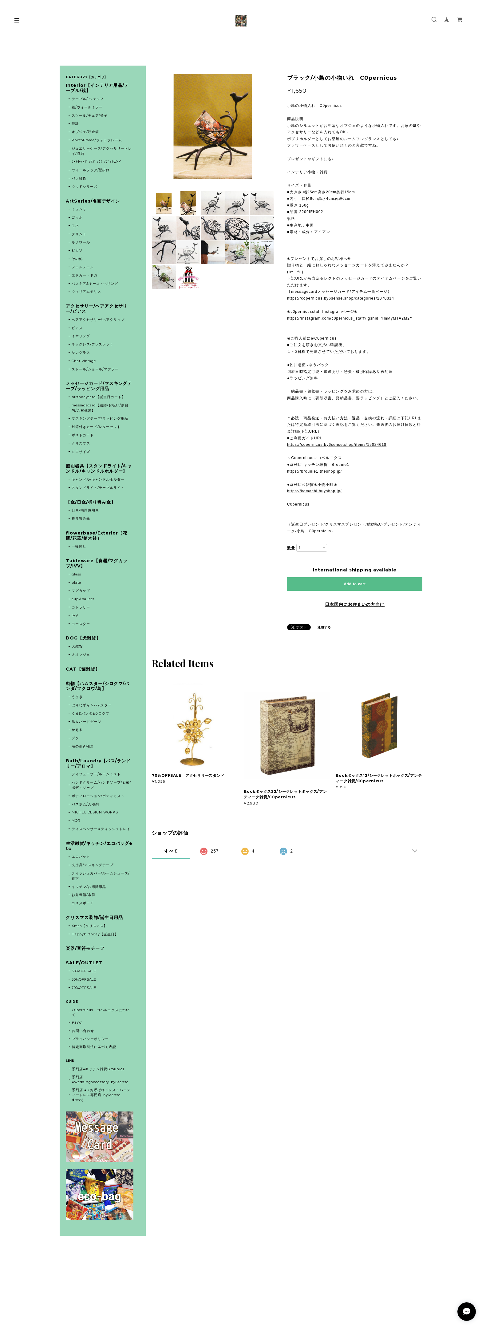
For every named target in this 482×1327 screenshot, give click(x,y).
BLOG (77, 1023)
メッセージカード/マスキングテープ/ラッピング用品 (99, 386)
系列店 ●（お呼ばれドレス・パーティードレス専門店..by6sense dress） (101, 1095)
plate (78, 582)
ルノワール (81, 242)
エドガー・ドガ (84, 275)
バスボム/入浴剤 (85, 804)
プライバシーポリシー (90, 1039)
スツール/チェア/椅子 (90, 115)
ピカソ (77, 250)
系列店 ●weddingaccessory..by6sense (100, 1079)
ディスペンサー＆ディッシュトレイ (101, 829)
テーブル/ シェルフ (88, 99)
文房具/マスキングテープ (93, 865)
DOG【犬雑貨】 (83, 638)
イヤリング (81, 336)
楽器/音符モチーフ (85, 948)
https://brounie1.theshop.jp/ (314, 471)
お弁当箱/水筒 (83, 895)
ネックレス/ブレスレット (93, 344)
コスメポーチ (83, 903)
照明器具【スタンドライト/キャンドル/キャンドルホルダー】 (99, 468)
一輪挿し (79, 546)
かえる (77, 730)
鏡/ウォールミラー (87, 107)
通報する (324, 627)
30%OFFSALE (84, 971)
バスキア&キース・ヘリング (95, 283)
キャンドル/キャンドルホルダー (98, 479)
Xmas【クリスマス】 (90, 926)
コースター (81, 624)
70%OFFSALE (84, 988)
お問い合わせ (83, 1031)
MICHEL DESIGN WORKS (95, 812)
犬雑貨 (77, 646)
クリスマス (81, 443)
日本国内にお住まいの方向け (355, 604)
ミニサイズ (81, 452)
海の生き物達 (83, 746)
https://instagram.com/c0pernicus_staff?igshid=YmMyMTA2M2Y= (351, 318)
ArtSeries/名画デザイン (93, 201)
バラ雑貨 (79, 178)
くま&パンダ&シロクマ (91, 713)
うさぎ (77, 697)
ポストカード (83, 435)
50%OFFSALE (84, 979)
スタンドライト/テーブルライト (98, 488)
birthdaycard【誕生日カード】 (98, 397)
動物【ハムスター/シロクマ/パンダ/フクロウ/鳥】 (97, 686)
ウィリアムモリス (86, 291)
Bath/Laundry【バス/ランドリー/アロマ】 (98, 763)
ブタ (75, 738)
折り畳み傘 (81, 518)
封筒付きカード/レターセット (96, 427)
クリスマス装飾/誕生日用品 (94, 917)
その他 (77, 258)
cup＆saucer (83, 599)
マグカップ (81, 590)
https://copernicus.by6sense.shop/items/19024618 (336, 444)
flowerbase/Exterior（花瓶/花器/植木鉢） (96, 535)
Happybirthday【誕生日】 (95, 934)
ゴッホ (77, 217)
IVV (75, 615)
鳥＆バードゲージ (86, 722)
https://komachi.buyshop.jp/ (314, 491)
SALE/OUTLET (84, 963)
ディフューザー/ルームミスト (96, 774)
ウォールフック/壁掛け (91, 170)
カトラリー (81, 607)
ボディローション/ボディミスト (98, 796)
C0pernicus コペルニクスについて (101, 1012)
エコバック (81, 856)
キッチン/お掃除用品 (89, 887)
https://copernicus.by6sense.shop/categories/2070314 (340, 298)
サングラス (81, 352)
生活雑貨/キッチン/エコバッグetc (99, 846)
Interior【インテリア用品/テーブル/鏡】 (97, 88)
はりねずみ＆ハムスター (92, 705)
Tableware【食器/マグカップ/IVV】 (97, 563)
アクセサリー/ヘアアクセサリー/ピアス (96, 309)
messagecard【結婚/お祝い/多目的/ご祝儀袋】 (100, 408)
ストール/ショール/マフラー (95, 369)
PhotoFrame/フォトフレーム (97, 140)
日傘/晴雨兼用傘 (85, 510)
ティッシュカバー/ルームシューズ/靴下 (101, 876)
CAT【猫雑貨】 (83, 669)
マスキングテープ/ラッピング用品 (100, 418)
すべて (171, 851)
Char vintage (84, 361)
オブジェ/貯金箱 (85, 132)
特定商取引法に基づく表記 (94, 1047)
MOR (76, 820)
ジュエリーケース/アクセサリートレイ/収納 (102, 151)
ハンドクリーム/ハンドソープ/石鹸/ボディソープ (101, 785)
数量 (291, 548)
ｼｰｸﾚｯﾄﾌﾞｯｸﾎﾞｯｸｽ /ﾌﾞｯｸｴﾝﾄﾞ (97, 161)
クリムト (79, 234)
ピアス (77, 328)
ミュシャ (79, 209)
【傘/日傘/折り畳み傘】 (91, 502)
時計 (75, 123)
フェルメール (83, 267)
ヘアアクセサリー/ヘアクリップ (98, 319)
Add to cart (354, 584)
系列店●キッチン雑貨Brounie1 (98, 1069)
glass (76, 574)
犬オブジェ (81, 654)
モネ (75, 226)
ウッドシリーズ (84, 186)
